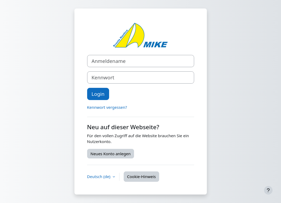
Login (98, 93)
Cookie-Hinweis (141, 176)
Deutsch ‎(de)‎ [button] (99, 176)
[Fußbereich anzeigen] (268, 190)
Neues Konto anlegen (111, 153)
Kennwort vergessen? (107, 107)
